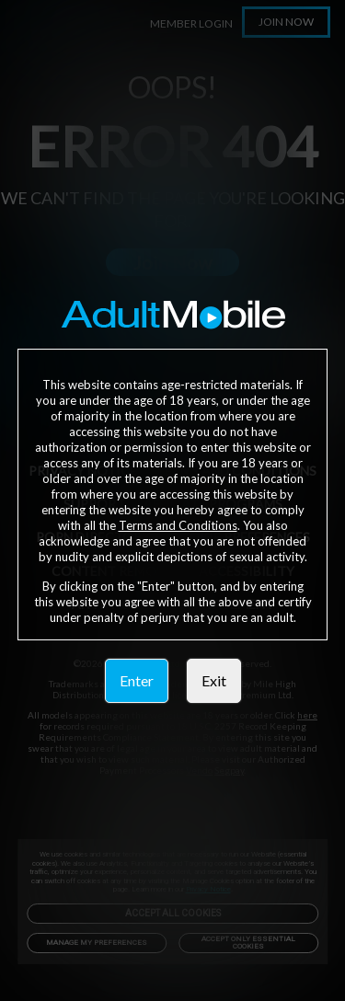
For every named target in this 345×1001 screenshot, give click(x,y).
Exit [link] (213, 680)
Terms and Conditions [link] (178, 525)
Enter (137, 680)
